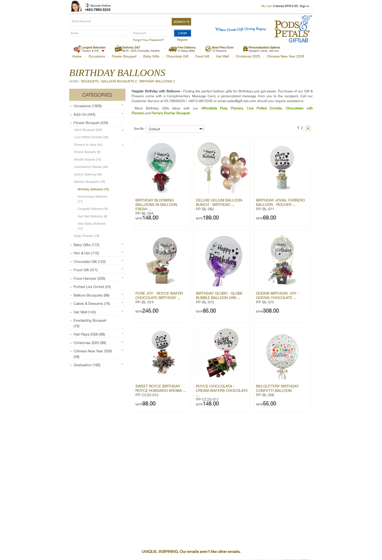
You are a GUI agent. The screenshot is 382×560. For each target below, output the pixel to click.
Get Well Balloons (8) (92, 216)
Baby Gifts (151, 56)
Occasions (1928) (88, 106)
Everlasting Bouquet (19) (90, 323)
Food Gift (202, 56)
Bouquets (89, 81)
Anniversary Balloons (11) (92, 199)
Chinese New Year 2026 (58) (93, 354)
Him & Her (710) (86, 253)
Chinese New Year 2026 (285, 56)
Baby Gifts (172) (86, 245)
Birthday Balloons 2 (157, 81)
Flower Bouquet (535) (91, 123)
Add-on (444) (84, 114)
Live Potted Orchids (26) (91, 137)
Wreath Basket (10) (87, 159)
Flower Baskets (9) (87, 152)
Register (182, 39)
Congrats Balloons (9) (93, 209)
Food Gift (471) (86, 270)
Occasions (96, 56)
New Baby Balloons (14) (92, 226)
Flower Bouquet (124, 56)
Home (77, 56)
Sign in (304, 6)
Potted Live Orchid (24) (92, 287)
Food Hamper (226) (89, 278)
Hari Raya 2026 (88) (89, 334)
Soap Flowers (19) (86, 236)
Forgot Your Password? (148, 40)
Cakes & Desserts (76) (92, 303)
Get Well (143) (85, 312)
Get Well (222, 56)
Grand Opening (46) (88, 174)
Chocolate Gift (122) (90, 262)
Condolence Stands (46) (91, 167)
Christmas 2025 (248, 56)
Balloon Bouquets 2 (119, 81)
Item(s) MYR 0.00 (285, 6)
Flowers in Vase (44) (88, 144)
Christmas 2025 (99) (90, 343)
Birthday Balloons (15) (93, 189)
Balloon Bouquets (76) (89, 181)
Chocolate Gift (177, 56)
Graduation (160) (87, 365)
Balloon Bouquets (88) (91, 295)
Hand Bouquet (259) (88, 130)
